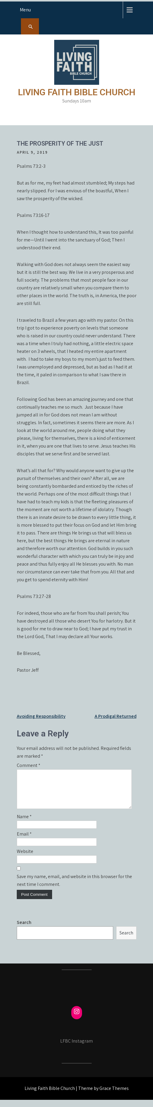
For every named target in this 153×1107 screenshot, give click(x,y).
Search (24, 929)
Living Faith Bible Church (76, 92)
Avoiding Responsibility (41, 716)
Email (24, 841)
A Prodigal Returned (116, 716)
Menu (25, 10)
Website (25, 858)
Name (24, 824)
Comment (28, 765)
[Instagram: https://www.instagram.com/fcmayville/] (76, 1018)
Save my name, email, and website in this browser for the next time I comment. (74, 888)
